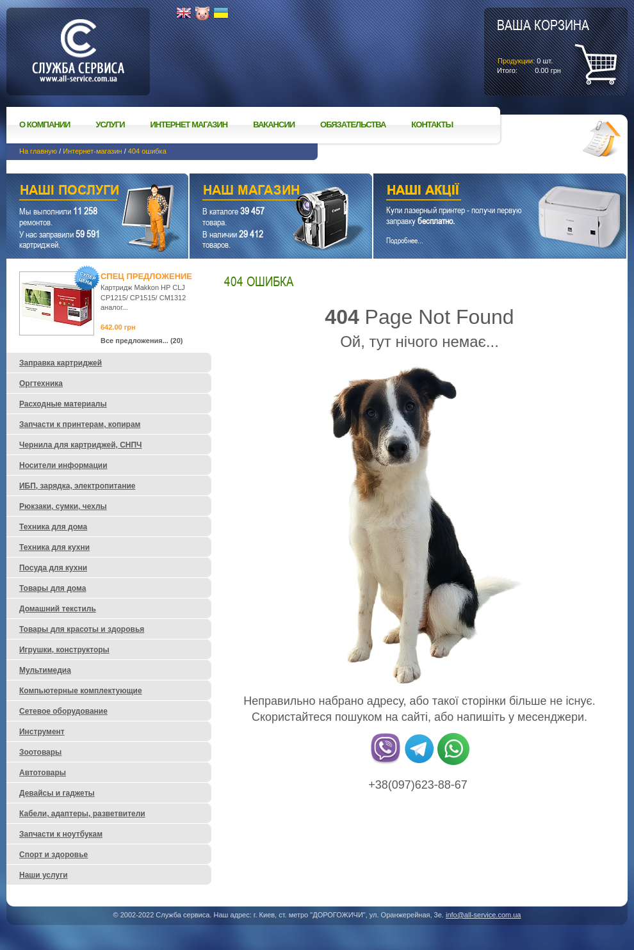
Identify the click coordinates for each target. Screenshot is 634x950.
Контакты (432, 124)
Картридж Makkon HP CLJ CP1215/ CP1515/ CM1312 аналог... (143, 297)
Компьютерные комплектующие (80, 690)
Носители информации (63, 465)
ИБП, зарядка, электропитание (77, 485)
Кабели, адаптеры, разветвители (82, 813)
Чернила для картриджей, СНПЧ (80, 444)
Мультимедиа (45, 670)
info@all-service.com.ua (483, 915)
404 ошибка (147, 151)
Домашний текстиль (57, 608)
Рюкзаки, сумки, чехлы (63, 506)
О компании (44, 124)
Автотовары (42, 772)
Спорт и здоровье (53, 854)
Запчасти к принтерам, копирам (79, 424)
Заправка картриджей (60, 362)
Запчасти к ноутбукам (60, 834)
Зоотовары (40, 752)
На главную (38, 151)
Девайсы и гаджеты (57, 793)
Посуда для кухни (53, 567)
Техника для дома (53, 526)
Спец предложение (146, 276)
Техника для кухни (54, 547)
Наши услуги (81, 191)
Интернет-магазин (92, 151)
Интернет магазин (189, 124)
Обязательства (353, 124)
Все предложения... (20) (142, 340)
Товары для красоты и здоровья (81, 629)
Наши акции (482, 191)
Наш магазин (258, 191)
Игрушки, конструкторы (64, 649)
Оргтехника (41, 383)
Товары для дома (52, 588)
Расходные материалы (63, 403)
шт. (543, 45)
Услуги (109, 124)
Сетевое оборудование (63, 711)
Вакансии (274, 124)
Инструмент (42, 731)
